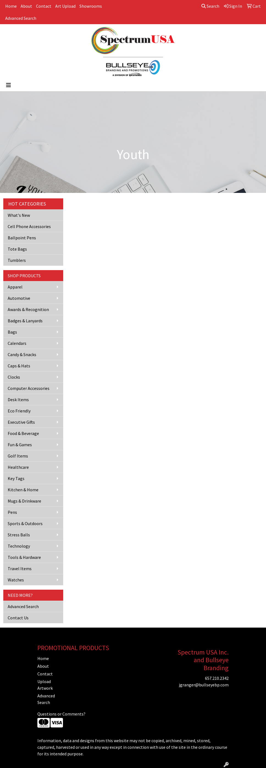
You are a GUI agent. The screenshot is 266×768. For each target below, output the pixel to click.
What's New (19, 215)
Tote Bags (17, 249)
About (26, 6)
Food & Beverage (23, 433)
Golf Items (18, 456)
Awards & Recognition (28, 309)
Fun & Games (20, 444)
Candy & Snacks (22, 354)
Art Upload (65, 6)
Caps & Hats (19, 365)
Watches (16, 580)
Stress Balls (19, 534)
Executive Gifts (21, 422)
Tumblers (17, 260)
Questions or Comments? (61, 714)
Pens (12, 512)
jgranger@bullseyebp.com (204, 684)
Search (210, 6)
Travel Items (20, 568)
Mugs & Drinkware (24, 501)
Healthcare (18, 467)
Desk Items (18, 399)
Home (11, 6)
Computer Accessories (28, 388)
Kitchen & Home (23, 489)
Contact (43, 6)
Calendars (17, 343)
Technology (19, 546)
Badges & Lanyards (25, 320)
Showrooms (90, 6)
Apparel (15, 287)
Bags (12, 332)
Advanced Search (20, 18)
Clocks (14, 377)
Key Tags (16, 478)
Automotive (19, 298)
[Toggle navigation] (8, 85)
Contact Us (18, 617)
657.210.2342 (217, 678)
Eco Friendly (19, 411)
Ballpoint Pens (22, 237)
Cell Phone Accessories (29, 226)
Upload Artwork (45, 685)
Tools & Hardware (24, 557)
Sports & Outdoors (25, 523)
